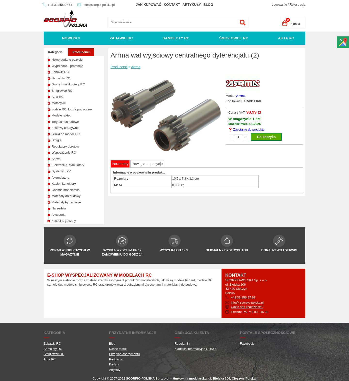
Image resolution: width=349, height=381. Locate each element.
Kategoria (55, 52)
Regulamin (182, 343)
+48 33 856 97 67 (60, 5)
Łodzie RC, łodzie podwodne (72, 109)
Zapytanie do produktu (248, 129)
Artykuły (191, 5)
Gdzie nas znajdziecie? (247, 307)
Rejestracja (297, 4)
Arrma (135, 67)
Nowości (71, 38)
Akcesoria (58, 214)
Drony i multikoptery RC (68, 84)
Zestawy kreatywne (65, 128)
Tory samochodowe (65, 122)
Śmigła (56, 140)
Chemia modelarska (66, 190)
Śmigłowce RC (233, 38)
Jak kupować (148, 5)
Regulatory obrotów (65, 146)
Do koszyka (266, 137)
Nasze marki (118, 349)
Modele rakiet (61, 115)
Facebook (247, 343)
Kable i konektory (64, 183)
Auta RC (286, 38)
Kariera (114, 364)
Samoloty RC (176, 38)
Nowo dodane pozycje (67, 59)
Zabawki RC (121, 38)
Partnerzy (116, 359)
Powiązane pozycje (147, 164)
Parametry (120, 164)
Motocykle (59, 103)
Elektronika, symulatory (68, 165)
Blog (208, 5)
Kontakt (172, 5)
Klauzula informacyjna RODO (195, 349)
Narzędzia (59, 208)
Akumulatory (60, 177)
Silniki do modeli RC (66, 134)
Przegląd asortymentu (124, 354)
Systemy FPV (61, 171)
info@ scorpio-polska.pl (247, 302)
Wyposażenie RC (64, 152)
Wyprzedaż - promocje (67, 66)
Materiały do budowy (66, 196)
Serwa (56, 159)
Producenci (81, 52)
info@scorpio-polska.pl (99, 5)
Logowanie (279, 4)
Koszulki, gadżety (63, 221)
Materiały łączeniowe (66, 202)
